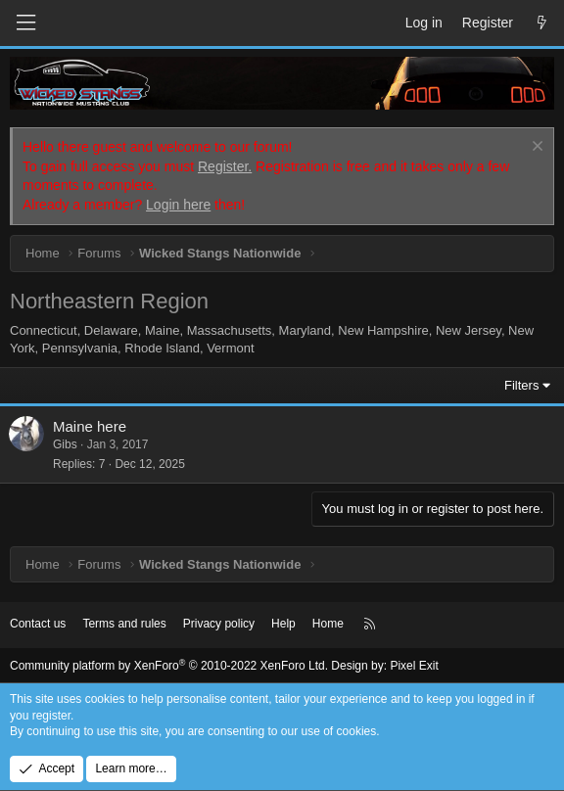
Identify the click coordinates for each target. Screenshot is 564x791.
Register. (225, 166)
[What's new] (541, 23)
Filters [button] (521, 385)
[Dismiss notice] (535, 148)
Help (283, 623)
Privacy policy (219, 623)
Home (328, 623)
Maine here (89, 426)
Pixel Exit (414, 666)
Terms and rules (123, 623)
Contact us (38, 623)
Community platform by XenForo (169, 666)
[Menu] (25, 23)
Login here (178, 204)
